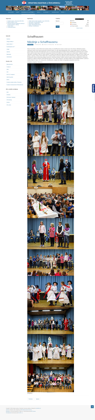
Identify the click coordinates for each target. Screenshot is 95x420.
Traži (58, 26)
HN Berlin (8, 94)
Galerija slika (55, 12)
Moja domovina (10, 64)
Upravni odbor (10, 44)
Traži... (57, 21)
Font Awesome (8, 412)
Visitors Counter (79, 28)
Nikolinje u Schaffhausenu (42, 41)
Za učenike (46, 12)
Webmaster (9, 54)
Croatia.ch (9, 66)
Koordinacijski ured (11, 46)
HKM (8, 69)
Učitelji (8, 49)
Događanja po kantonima (28, 12)
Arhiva (63, 12)
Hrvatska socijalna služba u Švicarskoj (14, 82)
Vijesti (17, 12)
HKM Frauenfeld (10, 77)
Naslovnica (11, 12)
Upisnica (8, 51)
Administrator (9, 56)
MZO (8, 92)
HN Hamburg (9, 99)
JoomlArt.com (38, 408)
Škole (39, 12)
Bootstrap (7, 411)
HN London (9, 104)
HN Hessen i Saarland (11, 97)
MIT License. (33, 411)
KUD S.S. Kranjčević (11, 74)
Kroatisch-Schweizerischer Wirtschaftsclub (15, 84)
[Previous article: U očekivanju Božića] (30, 399)
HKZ (7, 71)
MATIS (8, 79)
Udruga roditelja (10, 41)
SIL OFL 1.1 (21, 412)
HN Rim (8, 102)
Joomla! (7, 409)
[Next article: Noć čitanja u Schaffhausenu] (38, 399)
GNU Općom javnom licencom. (26, 409)
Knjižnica (8, 39)
